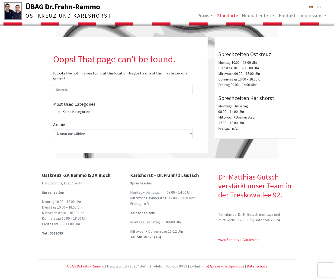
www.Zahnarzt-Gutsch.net (239, 239)
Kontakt (287, 15)
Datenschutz (257, 266)
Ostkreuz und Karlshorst (69, 15)
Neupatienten (256, 15)
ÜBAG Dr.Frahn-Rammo (63, 6)
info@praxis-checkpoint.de (222, 266)
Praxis (203, 15)
